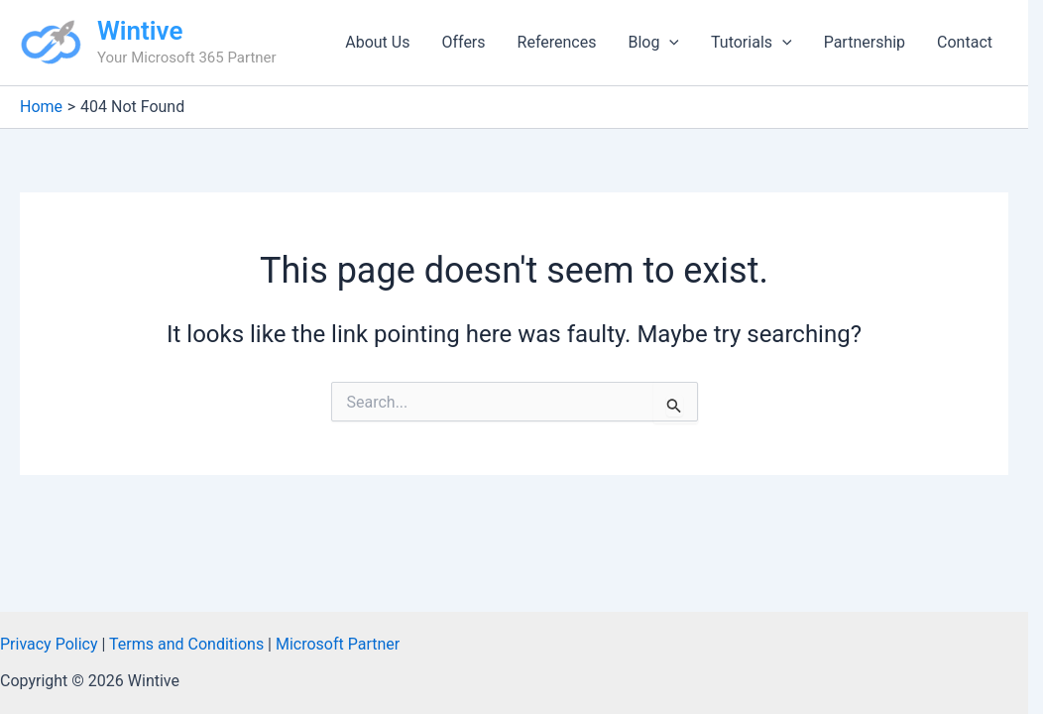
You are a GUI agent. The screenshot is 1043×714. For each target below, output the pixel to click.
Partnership (864, 42)
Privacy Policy (49, 644)
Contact (964, 42)
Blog (653, 42)
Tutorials (751, 42)
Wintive (139, 31)
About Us (377, 42)
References (557, 42)
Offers (463, 42)
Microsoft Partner (338, 644)
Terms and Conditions (186, 644)
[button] (669, 42)
